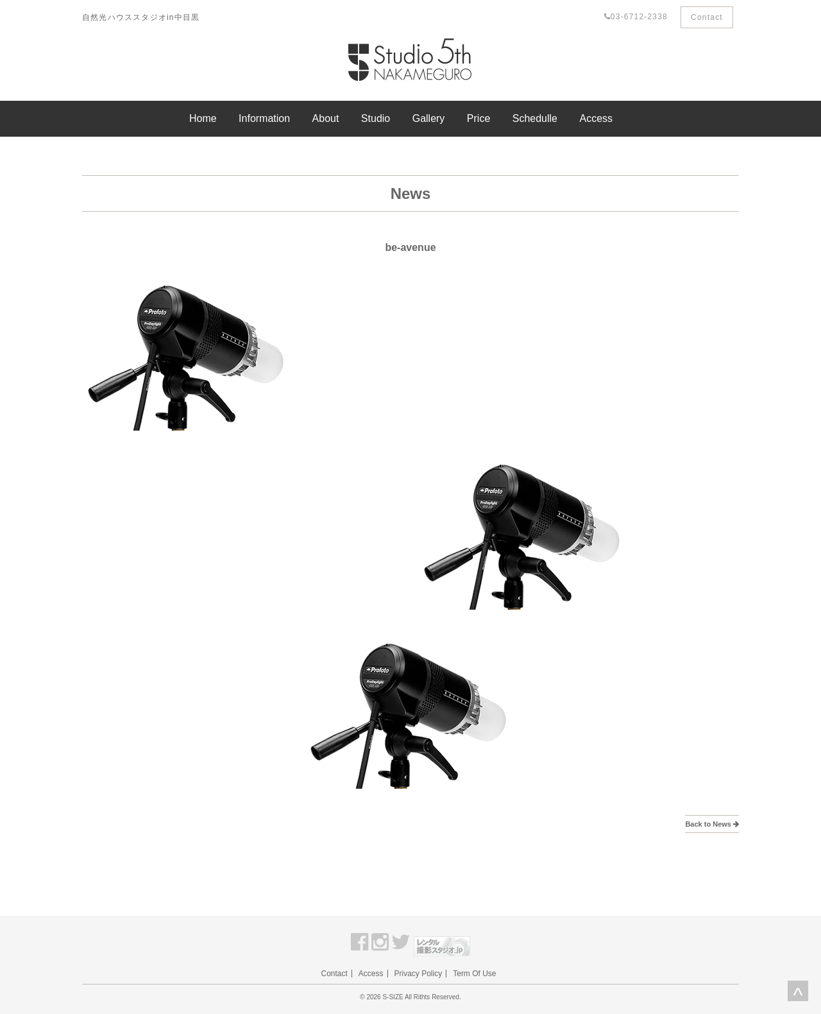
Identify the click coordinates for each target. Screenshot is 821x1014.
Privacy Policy (418, 973)
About (325, 118)
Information (264, 118)
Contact (707, 17)
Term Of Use (474, 973)
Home (203, 118)
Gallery (428, 118)
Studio (375, 118)
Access (596, 118)
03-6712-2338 (636, 16)
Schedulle (534, 118)
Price (478, 118)
